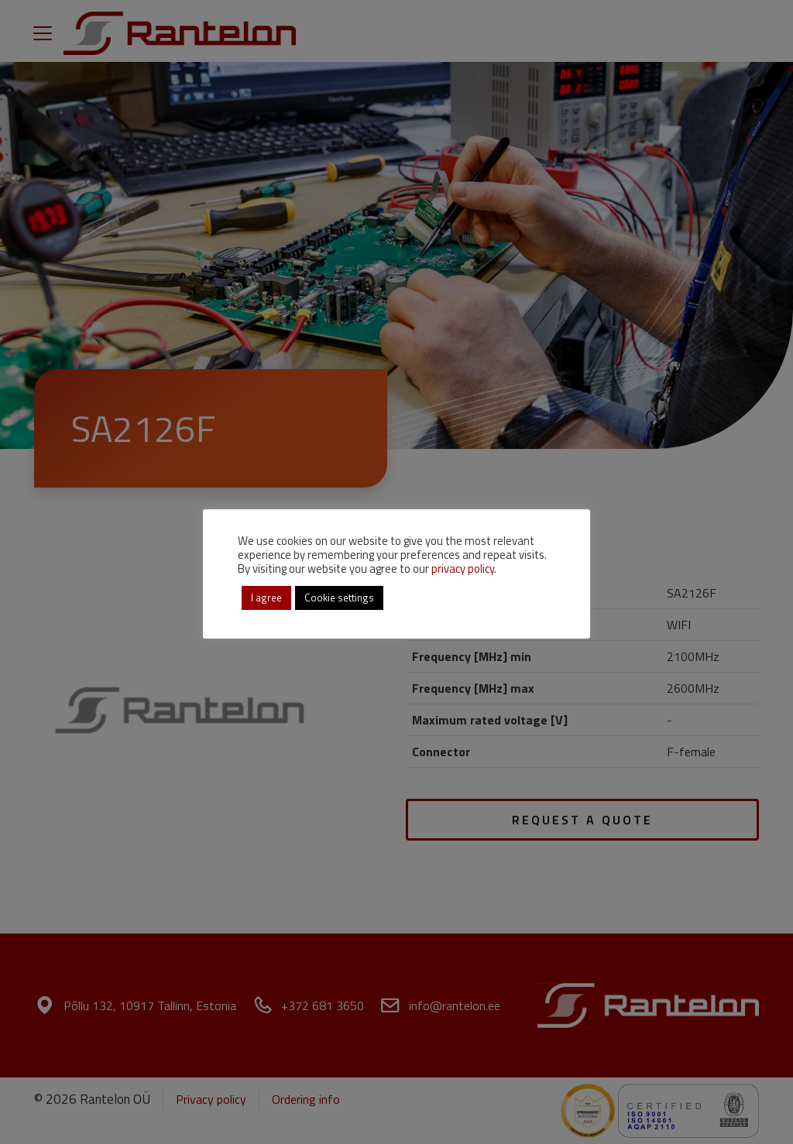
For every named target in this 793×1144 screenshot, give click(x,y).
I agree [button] (266, 597)
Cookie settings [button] (339, 597)
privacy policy (462, 568)
